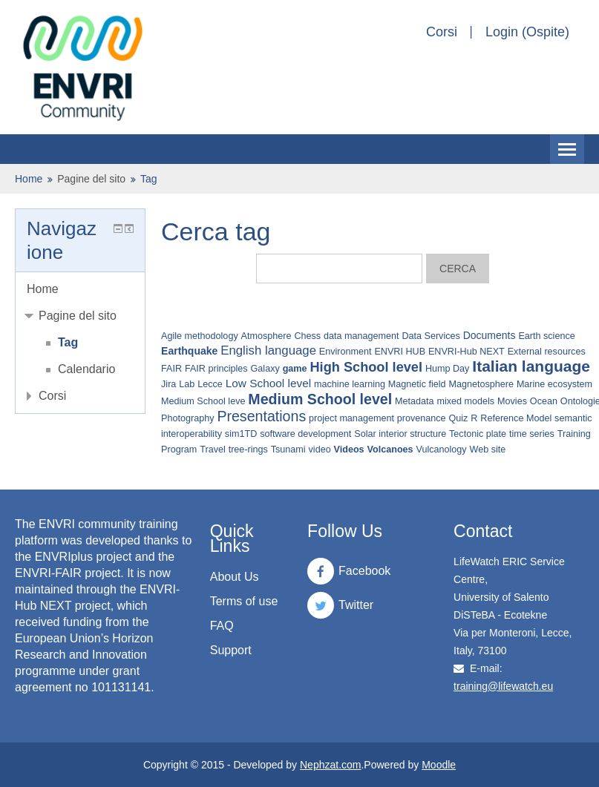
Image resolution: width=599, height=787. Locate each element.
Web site (488, 449)
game (295, 368)
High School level (366, 367)
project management (351, 418)
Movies (512, 401)
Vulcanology (441, 449)
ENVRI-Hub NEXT (466, 351)
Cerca (457, 268)
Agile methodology (199, 336)
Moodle (439, 765)
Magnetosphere (481, 384)
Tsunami (288, 449)
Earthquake (189, 351)
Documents (489, 335)
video (320, 449)
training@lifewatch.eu (503, 686)
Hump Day (447, 368)
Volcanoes (390, 449)
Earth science (546, 336)
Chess (307, 336)
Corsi (441, 31)
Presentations (261, 416)
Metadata (414, 401)
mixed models (465, 401)
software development (305, 434)
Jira (168, 384)
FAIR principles (216, 368)
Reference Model (515, 418)
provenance (421, 418)
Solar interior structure (400, 434)
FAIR (171, 368)
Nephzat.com (330, 765)
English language (268, 350)
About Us (234, 576)
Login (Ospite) (527, 31)
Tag (148, 179)
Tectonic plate (477, 434)
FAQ (222, 625)
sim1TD (241, 434)
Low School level (269, 383)
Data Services (430, 336)
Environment (345, 351)
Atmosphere (266, 336)
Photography (187, 418)
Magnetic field (417, 384)
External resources (547, 351)
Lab (186, 384)
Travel (213, 449)
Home (28, 179)
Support (231, 650)
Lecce (210, 384)
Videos (349, 449)
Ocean (543, 401)
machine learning (349, 384)
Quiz (458, 418)
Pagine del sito (91, 179)
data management (361, 336)
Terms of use (244, 601)
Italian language (531, 366)
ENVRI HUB (399, 351)
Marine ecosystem (554, 384)
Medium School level (320, 399)
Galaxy (265, 368)
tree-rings (248, 449)
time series (531, 434)
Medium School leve (203, 401)
